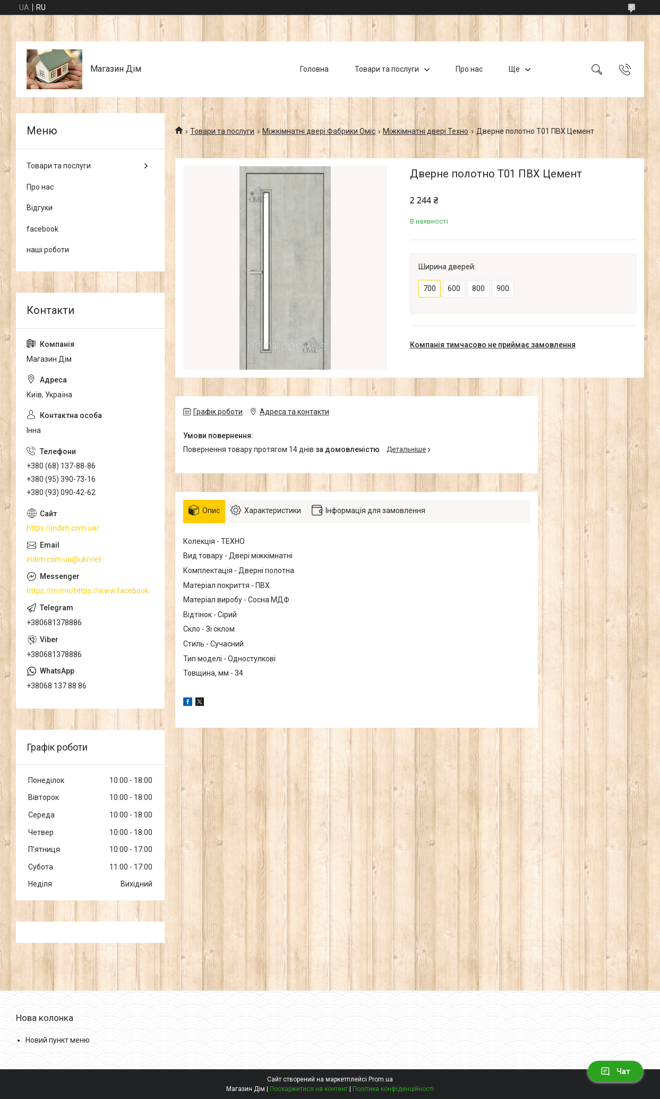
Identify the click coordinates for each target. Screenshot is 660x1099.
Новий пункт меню (57, 1040)
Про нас (469, 69)
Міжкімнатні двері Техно (425, 131)
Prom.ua (380, 1079)
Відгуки (40, 207)
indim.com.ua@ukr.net (64, 559)
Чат (615, 1071)
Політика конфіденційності (393, 1089)
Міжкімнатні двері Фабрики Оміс (318, 131)
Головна (314, 69)
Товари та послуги (387, 69)
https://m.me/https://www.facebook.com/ (90, 590)
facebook (42, 229)
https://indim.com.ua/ (63, 528)
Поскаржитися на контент (309, 1089)
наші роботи (48, 249)
